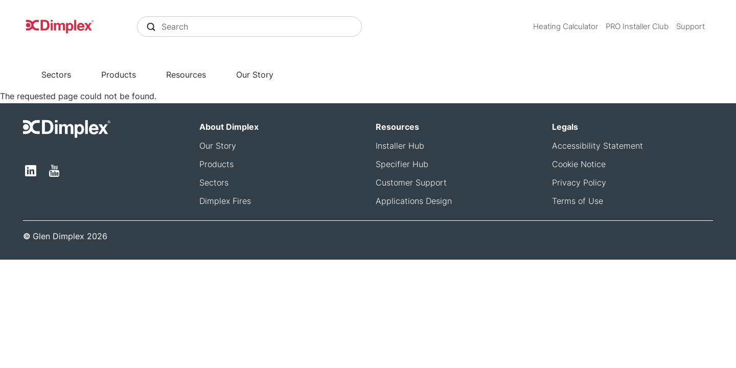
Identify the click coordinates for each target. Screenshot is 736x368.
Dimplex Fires (225, 201)
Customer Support (411, 182)
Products (118, 75)
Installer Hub (400, 146)
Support (690, 26)
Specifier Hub (402, 164)
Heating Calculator (565, 26)
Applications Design (414, 201)
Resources (186, 75)
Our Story (254, 75)
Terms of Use (577, 201)
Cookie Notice (579, 164)
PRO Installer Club (637, 26)
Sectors (56, 75)
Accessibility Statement (597, 146)
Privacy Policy (579, 182)
